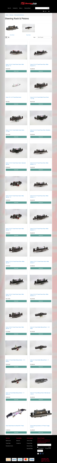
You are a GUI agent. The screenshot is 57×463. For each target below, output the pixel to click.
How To (9, 8)
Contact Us (15, 8)
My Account (8, 440)
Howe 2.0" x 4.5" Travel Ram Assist (13, 97)
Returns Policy (29, 445)
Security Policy (30, 448)
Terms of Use (29, 440)
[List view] (8, 37)
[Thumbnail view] (6, 37)
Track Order (8, 443)
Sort (34, 37)
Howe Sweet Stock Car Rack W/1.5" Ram (15, 425)
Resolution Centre (9, 445)
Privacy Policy (29, 443)
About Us (18, 440)
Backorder (41, 71)
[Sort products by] (44, 37)
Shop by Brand (27, 8)
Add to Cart (16, 71)
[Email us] (38, 454)
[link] (40, 454)
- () (45, 11)
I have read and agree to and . (44, 448)
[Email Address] (44, 445)
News (21, 8)
